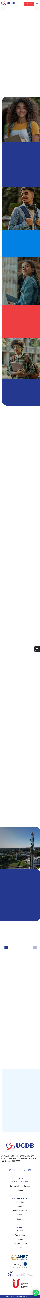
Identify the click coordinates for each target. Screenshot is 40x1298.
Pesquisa (20, 1202)
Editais (20, 1239)
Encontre (20, 1190)
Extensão (20, 1206)
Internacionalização (20, 1211)
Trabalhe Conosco (20, 1244)
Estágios (20, 1219)
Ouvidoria (20, 1231)
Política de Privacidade (20, 1182)
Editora (20, 1215)
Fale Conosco (20, 1235)
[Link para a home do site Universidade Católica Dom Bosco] (20, 1146)
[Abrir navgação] (37, 3)
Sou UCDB (29, 3)
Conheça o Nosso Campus (20, 1186)
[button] (37, 649)
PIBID (20, 1248)
